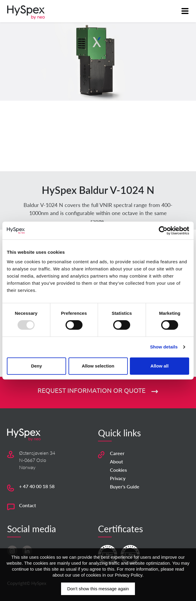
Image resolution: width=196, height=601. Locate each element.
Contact (27, 505)
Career (117, 453)
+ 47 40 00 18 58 (37, 486)
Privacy (117, 478)
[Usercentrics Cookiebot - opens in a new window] (163, 230)
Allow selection (98, 365)
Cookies (118, 469)
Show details (164, 346)
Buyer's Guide (124, 486)
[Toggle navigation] (184, 10)
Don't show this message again (98, 588)
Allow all (159, 365)
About (116, 461)
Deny (36, 365)
